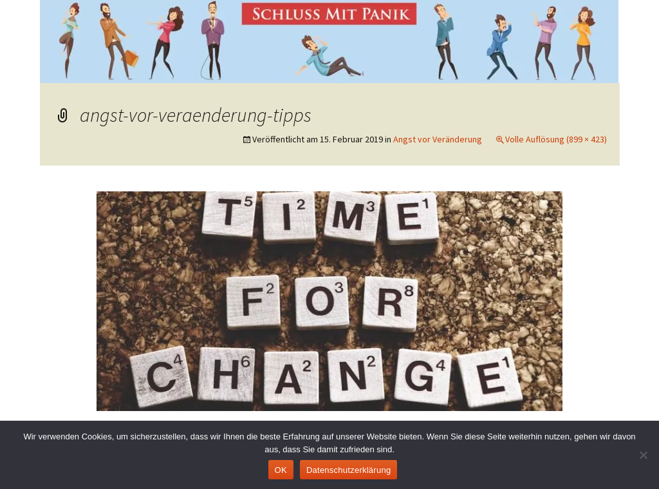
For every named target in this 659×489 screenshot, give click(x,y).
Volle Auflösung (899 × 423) (556, 139)
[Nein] (642, 454)
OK (281, 470)
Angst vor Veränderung (437, 139)
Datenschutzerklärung (348, 470)
